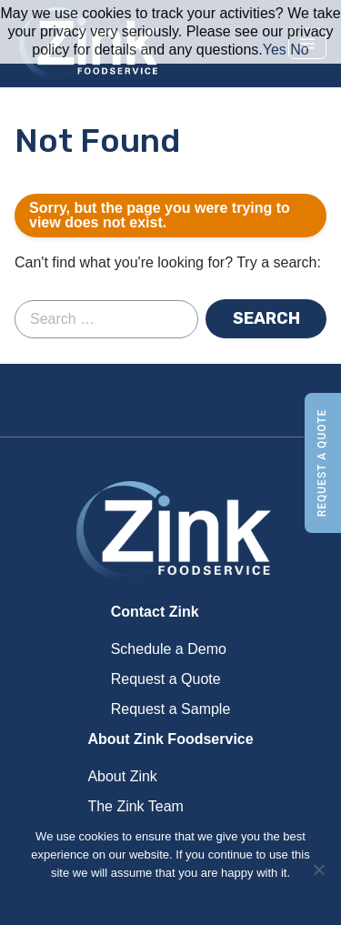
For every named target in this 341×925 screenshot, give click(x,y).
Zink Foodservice (170, 532)
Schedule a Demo (168, 649)
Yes (274, 49)
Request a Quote (322, 462)
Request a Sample (171, 709)
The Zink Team (135, 806)
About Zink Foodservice (170, 739)
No (299, 49)
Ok (170, 896)
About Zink (121, 776)
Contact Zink (155, 611)
